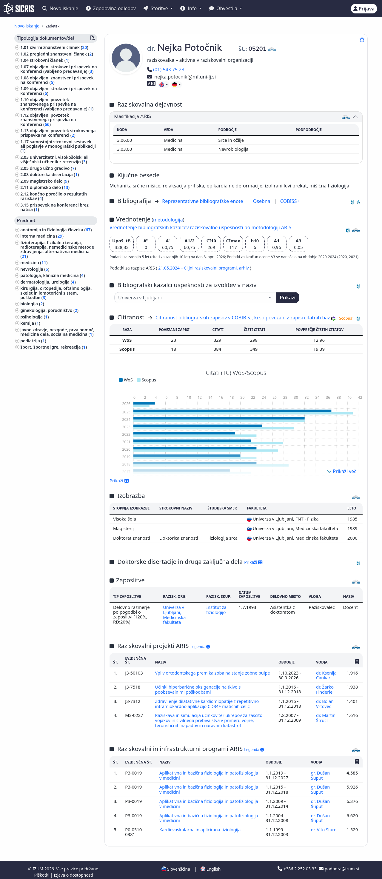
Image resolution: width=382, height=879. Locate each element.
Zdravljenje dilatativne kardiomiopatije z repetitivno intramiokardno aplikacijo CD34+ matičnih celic (208, 702)
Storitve (156, 8)
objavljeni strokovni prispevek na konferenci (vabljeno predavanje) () (58, 69)
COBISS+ (290, 201)
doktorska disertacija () (54, 174)
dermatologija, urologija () (48, 282)
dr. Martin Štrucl (326, 715)
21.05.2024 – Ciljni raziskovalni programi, (198, 268)
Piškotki (42, 871)
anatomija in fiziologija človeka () (56, 230)
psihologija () (34, 317)
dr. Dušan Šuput (320, 772)
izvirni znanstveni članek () (59, 47)
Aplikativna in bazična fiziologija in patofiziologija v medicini (194, 772)
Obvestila (223, 8)
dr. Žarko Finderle (325, 688)
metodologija (168, 219)
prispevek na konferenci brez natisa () (54, 207)
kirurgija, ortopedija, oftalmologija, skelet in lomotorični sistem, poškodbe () (56, 292)
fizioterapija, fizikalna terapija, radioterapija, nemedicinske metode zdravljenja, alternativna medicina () (57, 249)
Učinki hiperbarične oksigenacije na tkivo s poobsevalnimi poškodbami (199, 688)
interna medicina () (42, 236)
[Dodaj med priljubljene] (362, 39)
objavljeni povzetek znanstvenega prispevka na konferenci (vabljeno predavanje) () (56, 104)
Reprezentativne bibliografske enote (203, 201)
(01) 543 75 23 (165, 69)
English (211, 865)
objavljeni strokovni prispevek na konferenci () (58, 91)
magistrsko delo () (49, 181)
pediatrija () (33, 341)
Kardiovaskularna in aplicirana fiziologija (201, 826)
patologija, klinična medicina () (52, 275)
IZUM (38, 865)
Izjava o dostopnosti (73, 871)
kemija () (30, 323)
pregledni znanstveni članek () (61, 54)
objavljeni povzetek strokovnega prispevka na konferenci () (58, 133)
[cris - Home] (19, 8)
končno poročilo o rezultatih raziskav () (53, 196)
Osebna (262, 201)
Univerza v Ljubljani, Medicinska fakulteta (174, 614)
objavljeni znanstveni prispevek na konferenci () (57, 80)
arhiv (244, 268)
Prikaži (287, 297)
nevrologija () (34, 269)
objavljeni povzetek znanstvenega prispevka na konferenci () (48, 119)
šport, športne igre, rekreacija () (53, 347)
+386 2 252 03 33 (298, 865)
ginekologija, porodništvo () (49, 310)
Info (189, 8)
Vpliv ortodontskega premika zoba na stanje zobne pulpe (207, 674)
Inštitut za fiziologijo (216, 609)
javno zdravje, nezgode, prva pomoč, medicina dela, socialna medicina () (57, 332)
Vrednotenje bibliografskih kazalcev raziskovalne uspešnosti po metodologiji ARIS (200, 227)
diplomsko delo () (50, 187)
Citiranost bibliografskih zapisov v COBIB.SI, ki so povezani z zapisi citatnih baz (242, 317)
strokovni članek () (50, 60)
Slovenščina (175, 865)
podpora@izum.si (339, 865)
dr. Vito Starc (324, 826)
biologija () (32, 304)
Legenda (200, 645)
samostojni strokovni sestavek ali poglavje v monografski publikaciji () (58, 146)
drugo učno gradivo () (53, 168)
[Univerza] (195, 297)
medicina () (33, 262)
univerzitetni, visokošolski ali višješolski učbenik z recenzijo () (54, 159)
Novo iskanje (60, 8)
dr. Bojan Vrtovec (325, 702)
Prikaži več (341, 471)
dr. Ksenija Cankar (326, 674)
